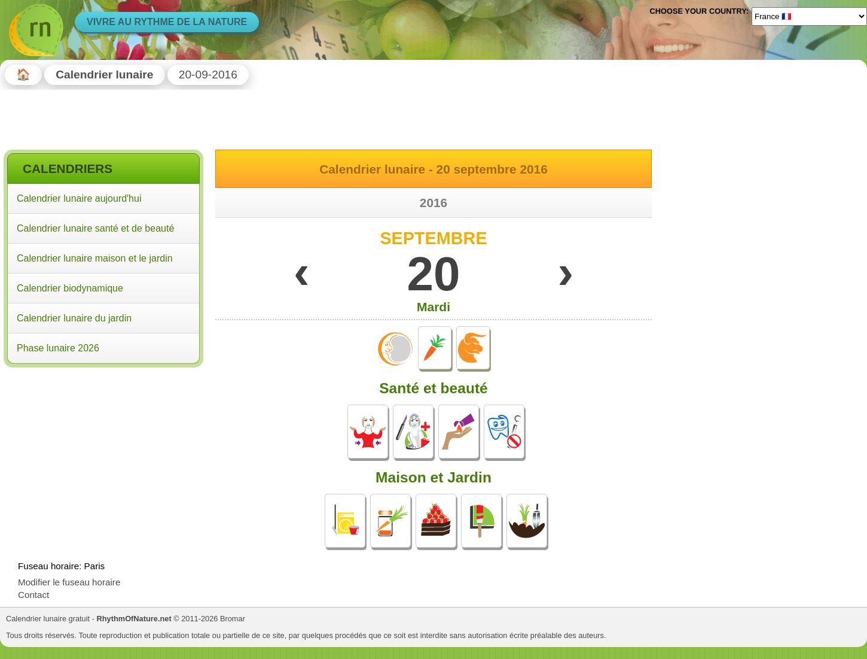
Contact (33, 595)
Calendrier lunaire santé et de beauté (95, 228)
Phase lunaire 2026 (58, 348)
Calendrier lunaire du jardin (74, 318)
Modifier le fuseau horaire (69, 582)
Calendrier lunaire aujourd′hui (79, 198)
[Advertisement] (103, 448)
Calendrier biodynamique (70, 288)
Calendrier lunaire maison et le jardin (95, 258)
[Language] (809, 16)
